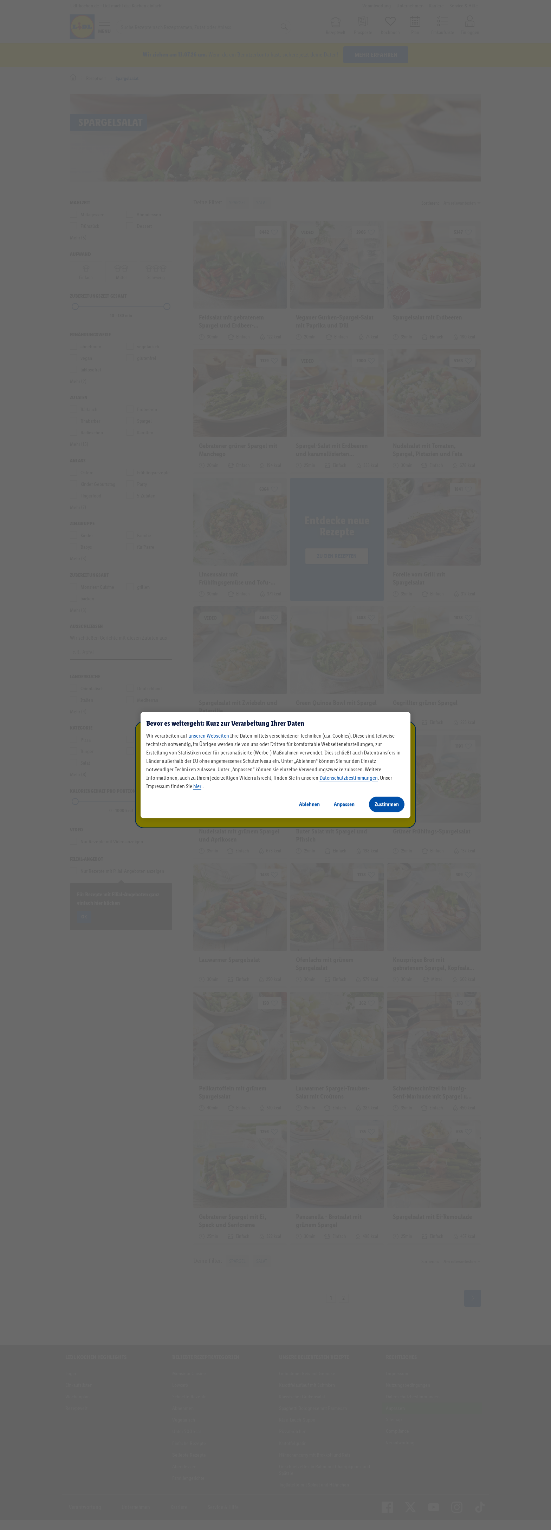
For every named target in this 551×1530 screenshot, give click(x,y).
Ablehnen (309, 804)
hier (197, 786)
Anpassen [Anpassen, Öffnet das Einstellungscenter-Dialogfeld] (344, 804)
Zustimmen (387, 804)
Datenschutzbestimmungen (348, 777)
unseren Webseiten (208, 735)
